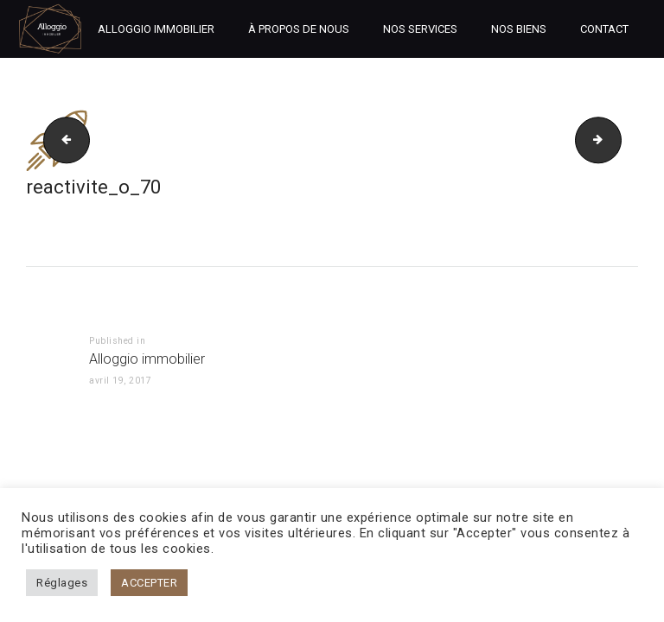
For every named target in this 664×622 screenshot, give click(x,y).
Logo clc (616, 139)
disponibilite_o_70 (61, 139)
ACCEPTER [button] (149, 582)
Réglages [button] (61, 582)
